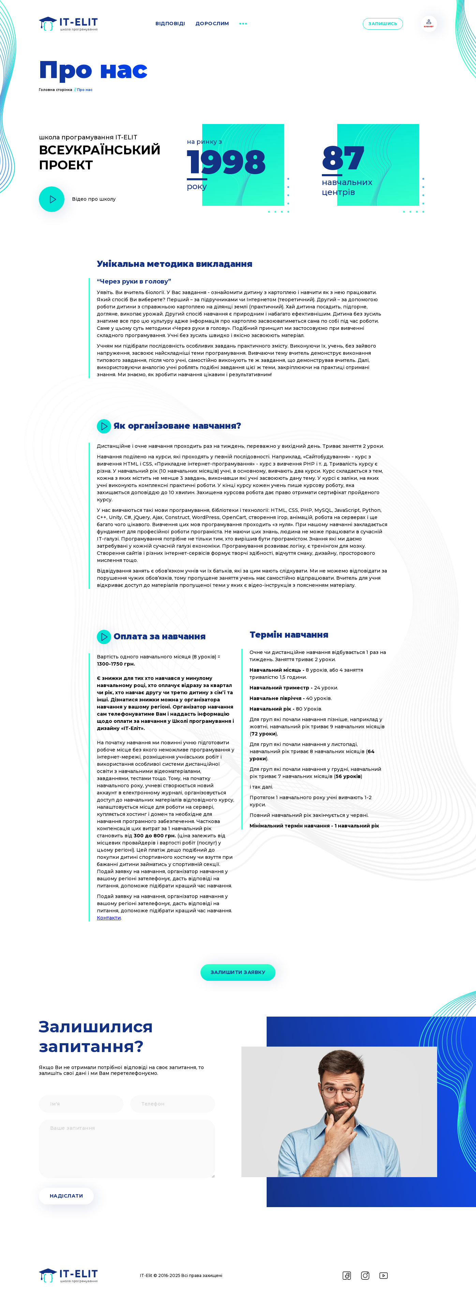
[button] (243, 24)
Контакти (109, 918)
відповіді (170, 23)
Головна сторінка (55, 90)
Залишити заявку (238, 972)
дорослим (212, 23)
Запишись (383, 23)
